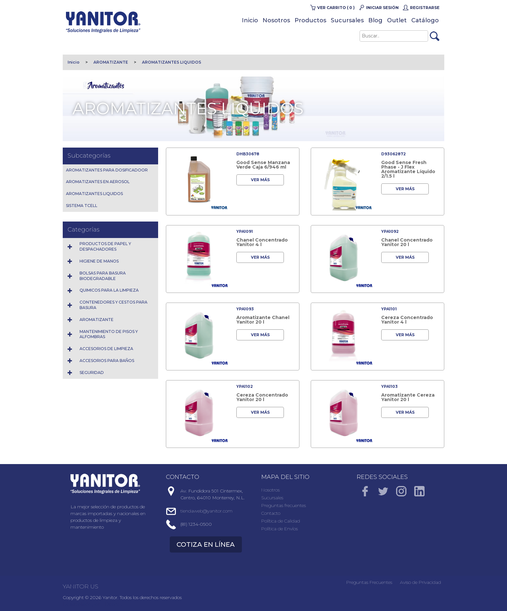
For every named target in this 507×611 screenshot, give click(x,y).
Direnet (113, 604)
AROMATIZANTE (110, 62)
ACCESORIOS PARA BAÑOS (107, 360)
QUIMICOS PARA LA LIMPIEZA (109, 290)
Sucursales (347, 20)
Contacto (270, 513)
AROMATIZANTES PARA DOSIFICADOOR (107, 170)
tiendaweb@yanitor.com (206, 511)
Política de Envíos (279, 529)
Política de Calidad (280, 521)
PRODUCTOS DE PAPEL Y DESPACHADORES (105, 246)
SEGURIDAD (92, 372)
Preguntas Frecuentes (369, 582)
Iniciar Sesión (382, 7)
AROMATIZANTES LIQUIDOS (171, 62)
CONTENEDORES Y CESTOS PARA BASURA (113, 305)
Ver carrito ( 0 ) (336, 7)
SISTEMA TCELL (81, 205)
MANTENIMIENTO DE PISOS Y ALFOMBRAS (109, 334)
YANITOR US (80, 586)
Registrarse (424, 7)
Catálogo (425, 20)
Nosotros (276, 20)
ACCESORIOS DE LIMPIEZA (106, 348)
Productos (310, 20)
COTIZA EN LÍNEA (206, 544)
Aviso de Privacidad (420, 582)
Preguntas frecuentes (283, 505)
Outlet (397, 20)
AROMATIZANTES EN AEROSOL (98, 181)
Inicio (250, 20)
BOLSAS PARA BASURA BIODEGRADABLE (103, 276)
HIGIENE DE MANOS (99, 261)
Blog (375, 20)
